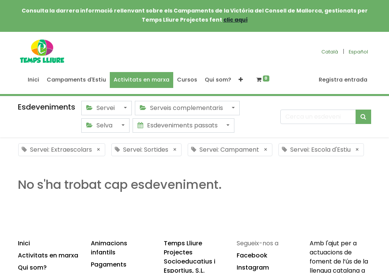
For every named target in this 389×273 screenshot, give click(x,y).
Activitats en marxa (48, 255)
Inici (24, 243)
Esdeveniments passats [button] (178, 125)
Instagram (253, 267)
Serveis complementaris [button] (182, 108)
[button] (241, 80)
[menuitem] (33, 80)
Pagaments (109, 264)
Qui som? (32, 267)
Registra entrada (343, 79)
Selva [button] (100, 125)
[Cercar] (363, 117)
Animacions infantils (109, 248)
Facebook (252, 255)
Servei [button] (101, 108)
